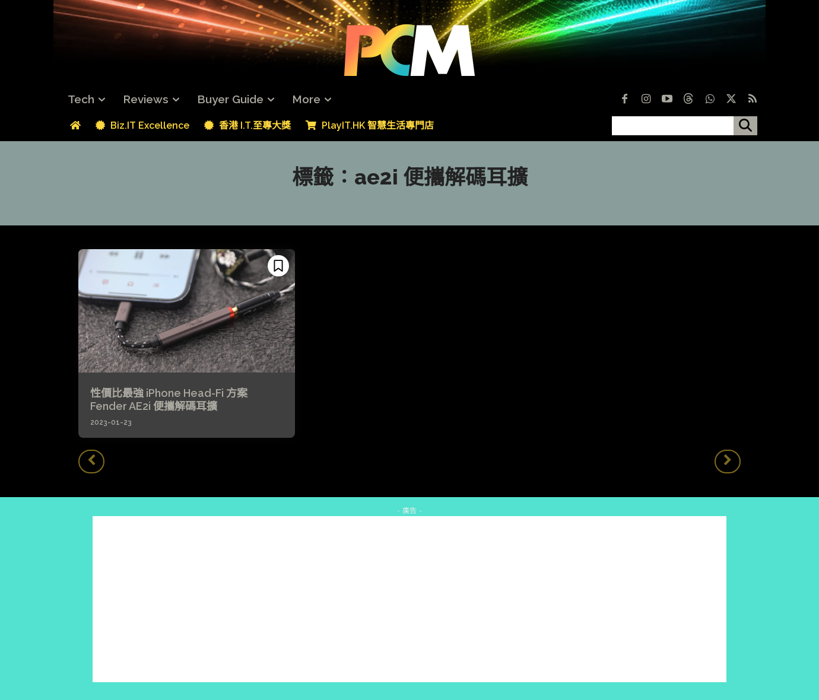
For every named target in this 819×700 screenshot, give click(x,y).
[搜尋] (745, 125)
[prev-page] (91, 461)
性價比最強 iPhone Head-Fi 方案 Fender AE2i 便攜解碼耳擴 (174, 399)
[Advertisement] (409, 599)
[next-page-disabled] (728, 461)
